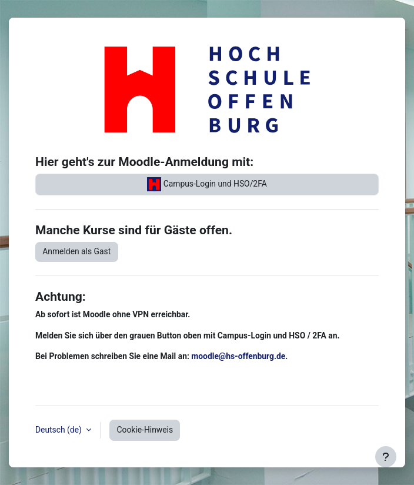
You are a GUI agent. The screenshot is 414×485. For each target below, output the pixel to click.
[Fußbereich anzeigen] (385, 456)
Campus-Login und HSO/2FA (206, 184)
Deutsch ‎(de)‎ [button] (59, 429)
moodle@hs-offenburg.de (238, 356)
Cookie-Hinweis (145, 429)
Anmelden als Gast (76, 251)
